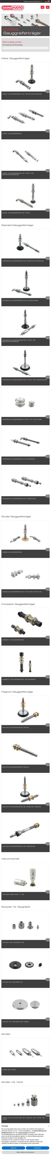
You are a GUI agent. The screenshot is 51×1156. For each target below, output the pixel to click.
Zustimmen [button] (37, 1148)
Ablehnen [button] (13, 1148)
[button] (48, 1126)
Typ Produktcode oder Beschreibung (12, 45)
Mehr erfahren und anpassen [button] (25, 1152)
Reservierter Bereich (33, 1)
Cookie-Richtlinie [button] (23, 1132)
